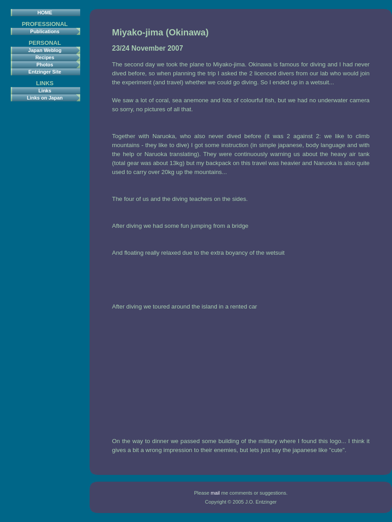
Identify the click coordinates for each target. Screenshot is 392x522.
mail (215, 493)
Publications (44, 31)
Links (45, 90)
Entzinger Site (44, 71)
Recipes (44, 57)
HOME (45, 12)
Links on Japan (45, 97)
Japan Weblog (44, 50)
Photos (44, 64)
